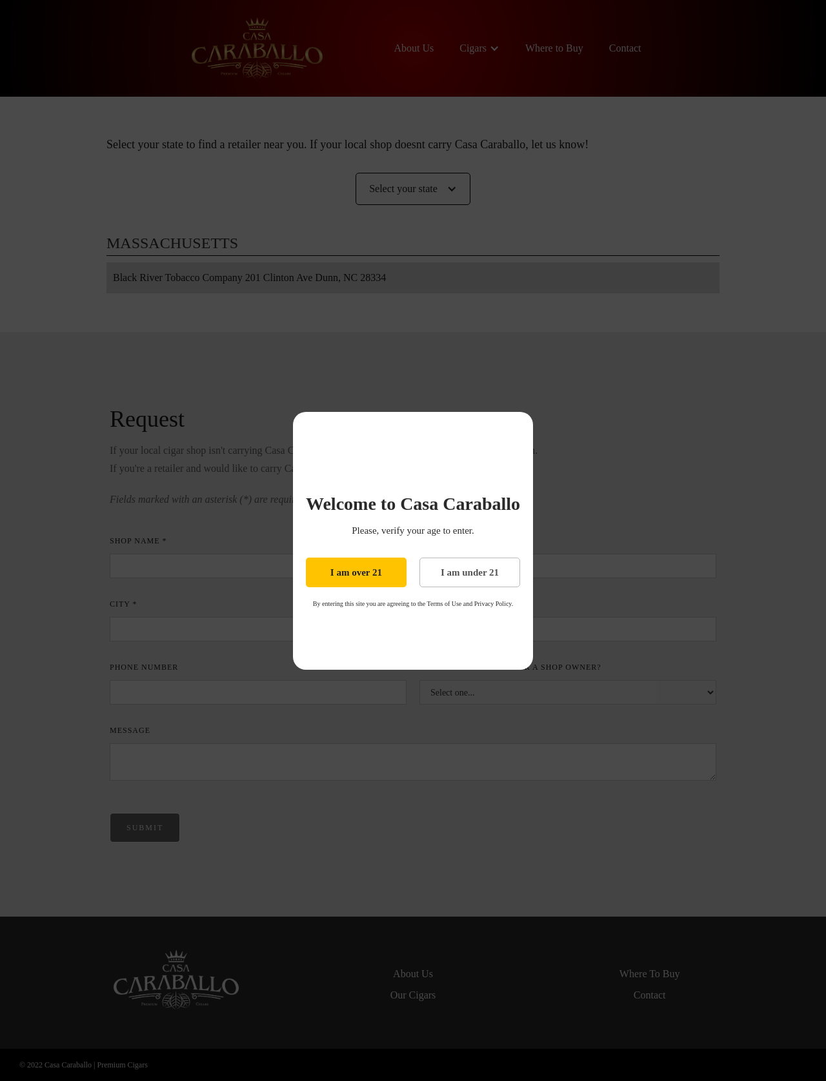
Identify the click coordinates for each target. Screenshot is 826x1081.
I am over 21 (356, 572)
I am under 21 (470, 572)
